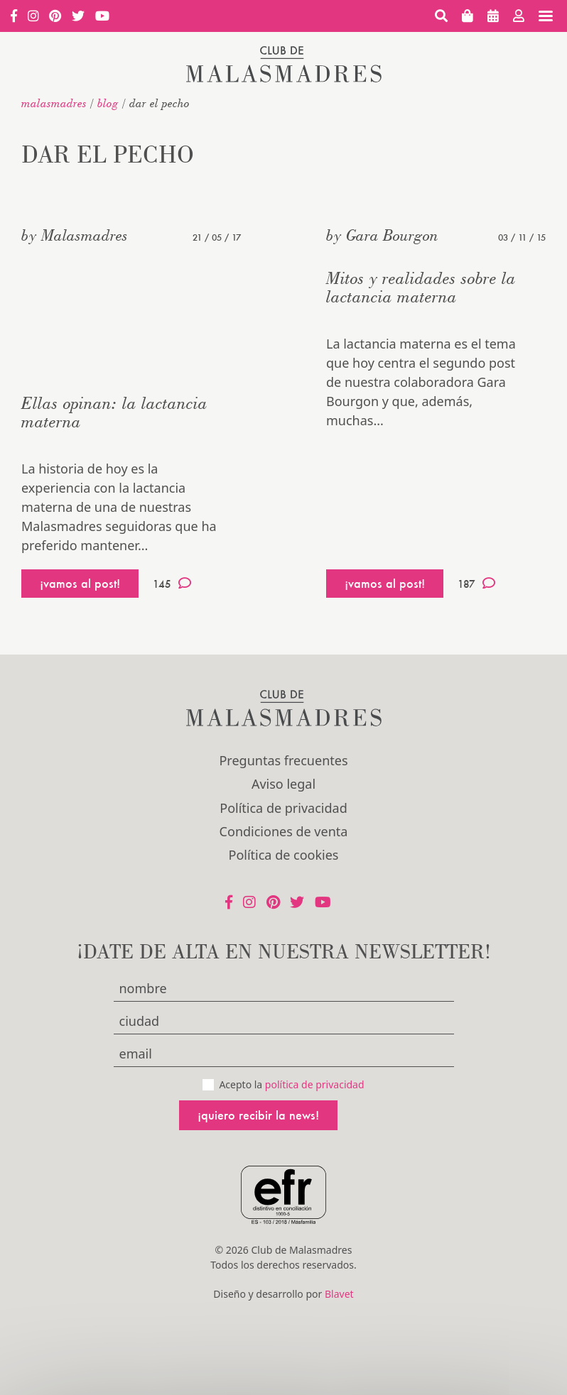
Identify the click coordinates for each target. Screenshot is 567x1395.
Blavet (339, 1294)
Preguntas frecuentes (283, 760)
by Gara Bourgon (382, 235)
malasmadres (54, 103)
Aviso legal (283, 783)
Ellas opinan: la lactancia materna (114, 412)
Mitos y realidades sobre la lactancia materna (421, 287)
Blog (108, 103)
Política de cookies (284, 854)
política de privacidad (314, 1084)
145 (172, 583)
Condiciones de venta (284, 831)
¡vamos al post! (80, 583)
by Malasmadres (74, 235)
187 (476, 583)
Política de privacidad (283, 807)
